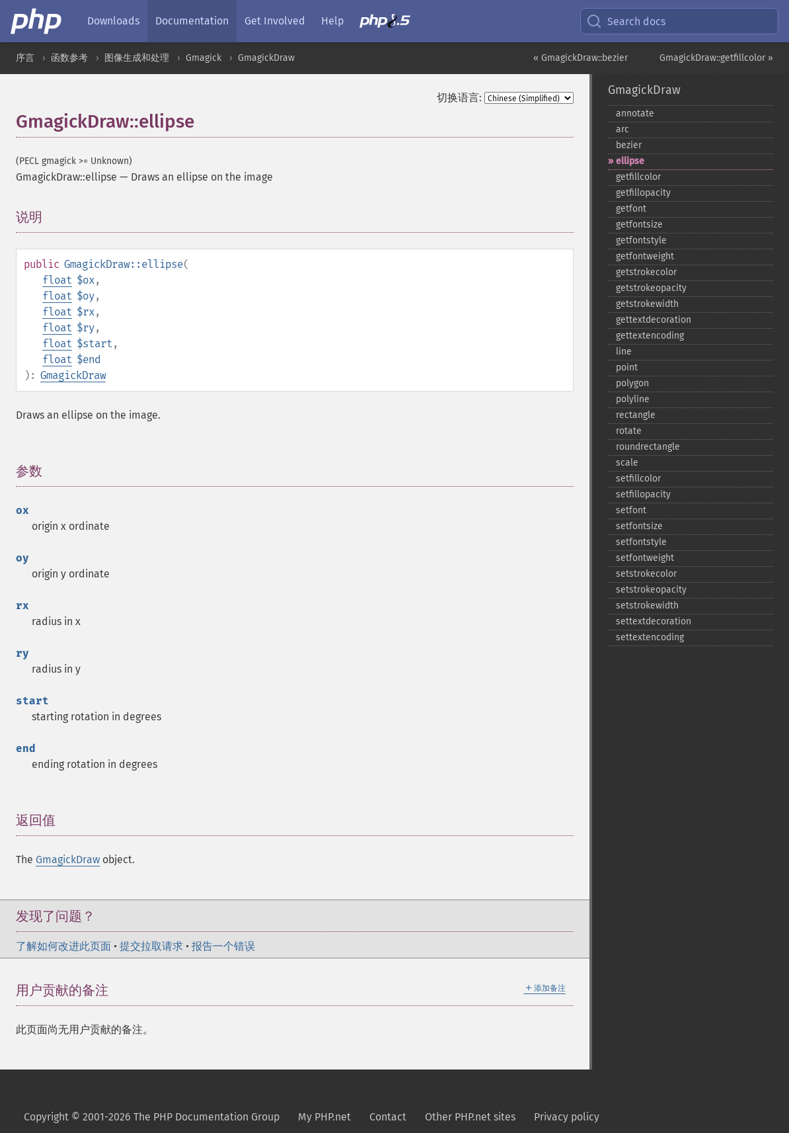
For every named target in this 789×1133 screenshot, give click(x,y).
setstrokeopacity (651, 589)
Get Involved (274, 21)
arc (622, 129)
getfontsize (639, 224)
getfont (631, 208)
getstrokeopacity (651, 288)
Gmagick (203, 57)
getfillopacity (643, 192)
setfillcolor (638, 478)
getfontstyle (641, 240)
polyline (633, 399)
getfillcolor (638, 177)
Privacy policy (566, 1117)
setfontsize (639, 526)
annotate (635, 113)
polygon (632, 383)
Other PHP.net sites (470, 1117)
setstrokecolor (646, 573)
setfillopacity (643, 494)
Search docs (625, 21)
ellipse (630, 161)
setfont (631, 510)
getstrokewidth (647, 304)
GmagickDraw (266, 57)
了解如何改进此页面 (63, 946)
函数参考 (69, 57)
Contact (387, 1117)
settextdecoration (653, 621)
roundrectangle (648, 446)
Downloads (113, 21)
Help (332, 21)
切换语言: (459, 97)
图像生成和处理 (136, 57)
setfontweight (645, 558)
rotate (629, 431)
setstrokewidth (647, 605)
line (624, 351)
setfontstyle (641, 542)
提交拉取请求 (151, 946)
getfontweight (645, 256)
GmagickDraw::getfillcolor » (716, 57)
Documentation (192, 21)
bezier (629, 145)
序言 (25, 57)
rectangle (636, 415)
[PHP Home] (37, 21)
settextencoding (650, 637)
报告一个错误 (223, 946)
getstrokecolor (646, 272)
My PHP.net (324, 1117)
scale (627, 462)
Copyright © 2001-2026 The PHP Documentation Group (152, 1117)
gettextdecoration (653, 319)
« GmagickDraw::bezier (580, 57)
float (57, 280)
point (627, 367)
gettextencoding (650, 335)
